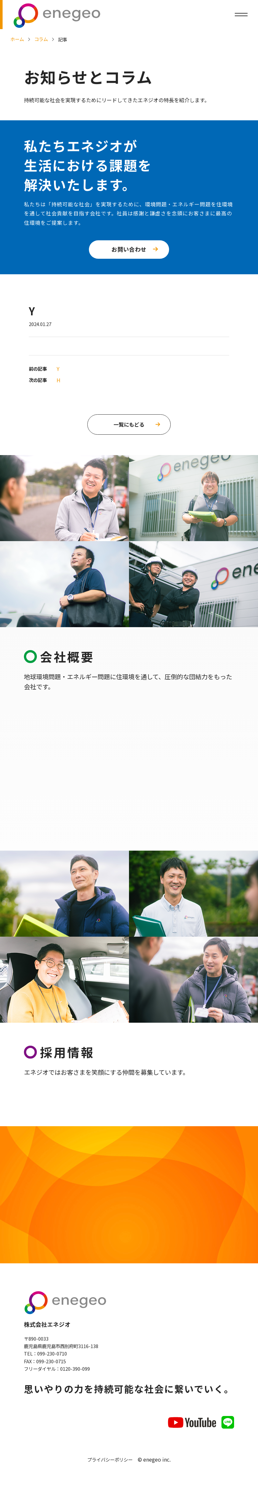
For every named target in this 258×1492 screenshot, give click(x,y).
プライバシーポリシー (110, 1461)
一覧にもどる (129, 424)
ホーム (17, 39)
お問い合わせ (129, 249)
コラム (41, 39)
